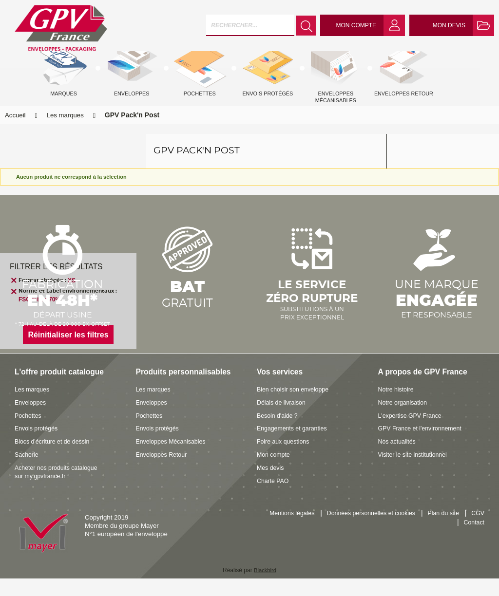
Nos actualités (398, 459)
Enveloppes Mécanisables (173, 459)
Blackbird (265, 588)
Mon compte (274, 472)
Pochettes (29, 433)
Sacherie (27, 472)
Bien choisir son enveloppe (295, 407)
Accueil (15, 133)
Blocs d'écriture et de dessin (55, 459)
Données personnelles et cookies (391, 531)
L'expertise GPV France (412, 433)
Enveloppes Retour (163, 472)
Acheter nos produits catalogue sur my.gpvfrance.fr (59, 489)
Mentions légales (307, 531)
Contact (473, 540)
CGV (443, 540)
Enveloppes (31, 420)
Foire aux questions (285, 459)
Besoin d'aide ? (279, 433)
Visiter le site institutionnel (415, 472)
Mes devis (271, 485)
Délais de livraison (283, 420)
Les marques (65, 133)
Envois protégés (38, 446)
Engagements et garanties (294, 446)
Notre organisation (404, 420)
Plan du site (467, 531)
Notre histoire (397, 407)
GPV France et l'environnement (423, 446)
